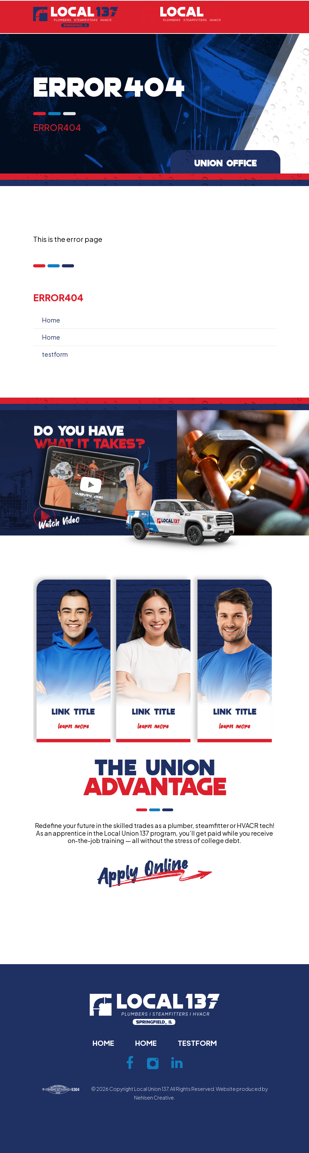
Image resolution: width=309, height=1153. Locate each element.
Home (51, 320)
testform (55, 354)
